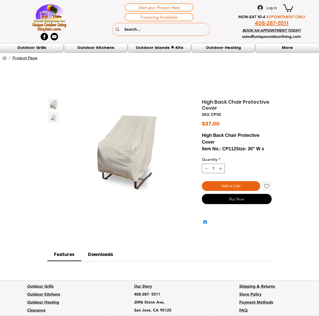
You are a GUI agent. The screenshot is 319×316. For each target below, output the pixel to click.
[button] (288, 7)
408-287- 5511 (147, 294)
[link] (64, 254)
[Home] (4, 58)
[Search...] (161, 29)
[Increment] (221, 168)
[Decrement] (206, 168)
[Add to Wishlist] (267, 186)
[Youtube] (54, 36)
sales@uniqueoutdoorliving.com (271, 36)
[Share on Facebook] (205, 222)
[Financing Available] (159, 17)
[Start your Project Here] (159, 7)
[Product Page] (25, 58)
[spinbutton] (213, 168)
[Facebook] (44, 36)
